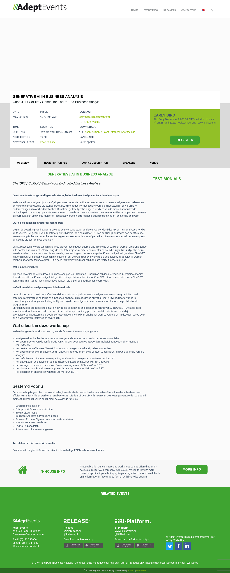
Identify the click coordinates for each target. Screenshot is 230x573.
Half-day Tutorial (118, 562)
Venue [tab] (154, 162)
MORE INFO (192, 469)
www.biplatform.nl (125, 530)
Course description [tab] (95, 162)
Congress (80, 562)
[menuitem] (203, 10)
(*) (155, 122)
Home (134, 10)
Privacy (130, 570)
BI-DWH (36, 562)
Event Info (151, 10)
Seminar (180, 562)
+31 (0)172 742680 (89, 122)
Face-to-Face (48, 142)
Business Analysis (63, 562)
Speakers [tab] (129, 162)
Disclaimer (141, 570)
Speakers (169, 10)
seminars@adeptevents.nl (94, 116)
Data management (97, 562)
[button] (169, 546)
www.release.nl (72, 530)
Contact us (189, 10)
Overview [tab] (23, 162)
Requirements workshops (160, 562)
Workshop (192, 562)
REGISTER (185, 140)
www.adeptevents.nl (27, 546)
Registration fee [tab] (55, 162)
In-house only (137, 562)
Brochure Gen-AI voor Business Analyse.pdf (109, 132)
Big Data (47, 562)
